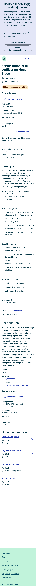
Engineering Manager (12, 450)
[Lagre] (32, 439)
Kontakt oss (6, 557)
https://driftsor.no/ (9, 379)
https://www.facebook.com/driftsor (15, 385)
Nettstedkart (6, 578)
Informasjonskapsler (10, 565)
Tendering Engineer (11, 464)
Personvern (6, 561)
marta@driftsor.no (15, 310)
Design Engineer (9, 478)
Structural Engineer (10, 436)
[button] (13, 396)
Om (10, 573)
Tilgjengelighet (7, 569)
